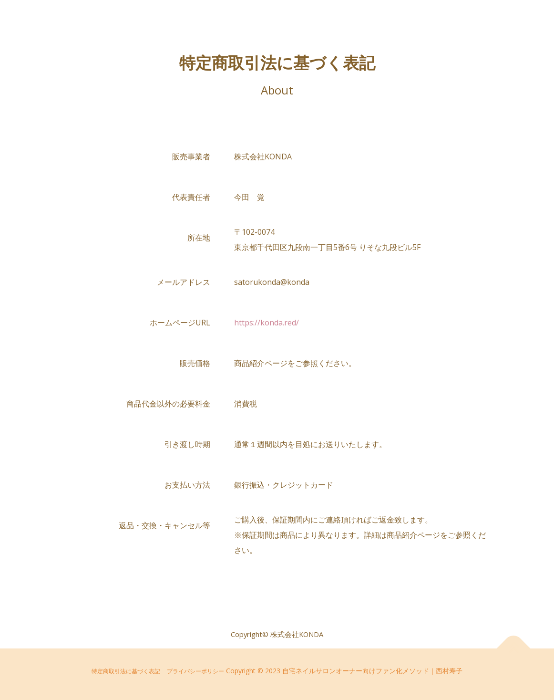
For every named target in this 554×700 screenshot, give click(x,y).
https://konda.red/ (266, 322)
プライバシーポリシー (195, 671)
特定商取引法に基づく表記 (126, 671)
